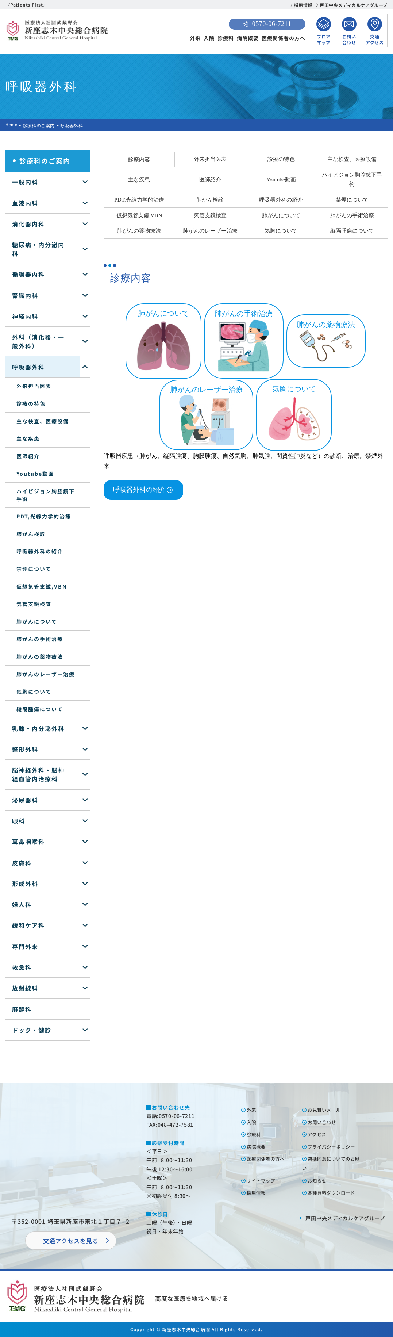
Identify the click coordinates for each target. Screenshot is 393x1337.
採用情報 (303, 5)
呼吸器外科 (28, 367)
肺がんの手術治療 (39, 639)
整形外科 (25, 749)
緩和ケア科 (28, 925)
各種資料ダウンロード (335, 1192)
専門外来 (25, 946)
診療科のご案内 (40, 125)
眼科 (18, 820)
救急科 (22, 967)
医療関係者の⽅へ (269, 1158)
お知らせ (319, 1180)
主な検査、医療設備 (42, 421)
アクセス (319, 1134)
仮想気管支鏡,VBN (41, 586)
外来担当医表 (33, 386)
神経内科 (25, 316)
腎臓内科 (25, 295)
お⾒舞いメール (327, 1109)
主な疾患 (28, 438)
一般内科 (25, 181)
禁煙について (33, 568)
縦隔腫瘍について (39, 709)
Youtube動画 (35, 473)
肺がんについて (36, 621)
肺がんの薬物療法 (39, 656)
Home (12, 125)
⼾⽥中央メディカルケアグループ (345, 1218)
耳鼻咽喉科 (28, 841)
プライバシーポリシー (335, 1146)
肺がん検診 (31, 533)
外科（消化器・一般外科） (38, 341)
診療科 (225, 38)
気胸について (33, 691)
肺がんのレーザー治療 (45, 674)
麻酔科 (22, 1009)
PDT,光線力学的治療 (43, 516)
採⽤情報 (258, 1192)
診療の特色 (31, 403)
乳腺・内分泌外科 (38, 728)
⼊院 (252, 1122)
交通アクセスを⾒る (71, 1240)
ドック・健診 (31, 1030)
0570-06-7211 (267, 23)
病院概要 (248, 38)
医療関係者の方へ (283, 38)
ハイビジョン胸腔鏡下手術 (45, 494)
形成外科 (25, 883)
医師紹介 (28, 456)
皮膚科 (22, 862)
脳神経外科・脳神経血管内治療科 (38, 774)
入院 (209, 38)
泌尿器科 (25, 800)
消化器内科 (28, 223)
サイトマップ (263, 1180)
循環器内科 (28, 274)
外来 (195, 38)
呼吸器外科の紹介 (39, 551)
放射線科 (25, 988)
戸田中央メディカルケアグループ (354, 5)
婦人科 (22, 904)
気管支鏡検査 (33, 604)
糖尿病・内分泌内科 (38, 249)
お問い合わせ (324, 1122)
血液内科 (25, 203)
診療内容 (139, 159)
